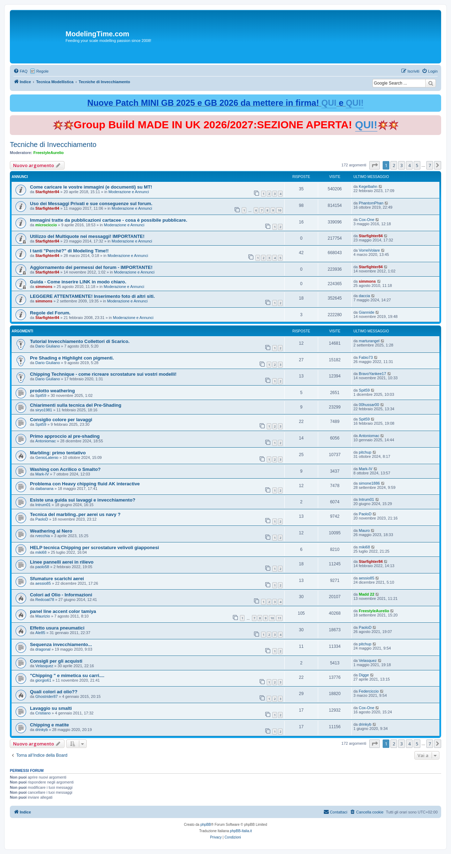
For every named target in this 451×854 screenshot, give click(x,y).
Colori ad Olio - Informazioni (61, 594)
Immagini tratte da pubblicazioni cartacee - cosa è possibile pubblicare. (108, 220)
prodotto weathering (52, 390)
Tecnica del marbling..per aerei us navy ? (75, 514)
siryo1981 (43, 410)
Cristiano (42, 713)
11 (279, 618)
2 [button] (394, 165)
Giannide (366, 312)
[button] (374, 165)
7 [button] (429, 165)
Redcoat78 (44, 599)
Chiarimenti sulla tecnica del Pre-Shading (75, 405)
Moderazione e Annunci (129, 192)
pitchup (365, 452)
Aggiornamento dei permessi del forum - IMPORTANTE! (91, 267)
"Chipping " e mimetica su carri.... (67, 675)
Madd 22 (366, 594)
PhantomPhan (371, 203)
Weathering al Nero (51, 531)
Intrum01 (42, 505)
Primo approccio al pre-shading (65, 436)
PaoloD (41, 519)
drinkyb (41, 729)
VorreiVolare (369, 250)
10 (279, 210)
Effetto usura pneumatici (57, 628)
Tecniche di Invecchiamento (53, 144)
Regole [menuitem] (42, 71)
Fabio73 (366, 357)
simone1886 (369, 483)
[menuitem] (20, 71)
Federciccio (368, 691)
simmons (43, 286)
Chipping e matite (49, 724)
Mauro (364, 530)
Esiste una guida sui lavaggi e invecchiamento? (82, 500)
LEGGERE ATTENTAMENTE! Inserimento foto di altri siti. (92, 296)
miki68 (41, 552)
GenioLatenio (46, 457)
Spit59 (40, 395)
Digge (364, 675)
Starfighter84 (47, 192)
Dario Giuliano (47, 346)
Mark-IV (42, 474)
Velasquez (44, 666)
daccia (364, 296)
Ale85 (40, 633)
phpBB (205, 825)
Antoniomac (45, 441)
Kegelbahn (368, 186)
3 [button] (401, 165)
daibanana (44, 488)
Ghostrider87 (46, 696)
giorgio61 (43, 680)
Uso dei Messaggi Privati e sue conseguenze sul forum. (91, 203)
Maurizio (42, 616)
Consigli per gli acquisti (56, 661)
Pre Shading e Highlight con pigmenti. (72, 358)
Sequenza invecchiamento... (61, 644)
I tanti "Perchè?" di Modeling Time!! (69, 250)
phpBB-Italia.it (241, 831)
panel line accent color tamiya (63, 611)
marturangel (369, 341)
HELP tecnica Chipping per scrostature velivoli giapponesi (94, 547)
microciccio (46, 225)
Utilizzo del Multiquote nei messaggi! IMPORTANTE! (87, 236)
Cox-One (366, 219)
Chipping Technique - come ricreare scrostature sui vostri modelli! (103, 374)
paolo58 (42, 567)
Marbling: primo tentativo (58, 452)
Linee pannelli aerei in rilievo (61, 562)
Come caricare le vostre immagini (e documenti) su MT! (91, 187)
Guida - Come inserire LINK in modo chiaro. (78, 281)
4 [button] (409, 165)
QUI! (355, 102)
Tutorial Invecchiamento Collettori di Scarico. (80, 341)
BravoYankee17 (372, 373)
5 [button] (417, 165)
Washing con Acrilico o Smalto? (65, 469)
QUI (328, 102)
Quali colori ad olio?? (54, 691)
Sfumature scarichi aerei (57, 578)
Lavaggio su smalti (51, 708)
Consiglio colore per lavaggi (61, 419)
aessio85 (43, 583)
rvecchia (42, 536)
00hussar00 (369, 405)
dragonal (42, 649)
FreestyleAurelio (48, 152)
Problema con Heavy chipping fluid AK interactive (85, 483)
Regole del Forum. (50, 312)
